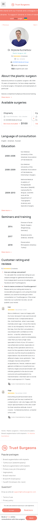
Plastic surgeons (13, 431)
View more (6, 97)
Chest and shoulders (27, 431)
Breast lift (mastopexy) (12, 479)
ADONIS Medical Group (19, 62)
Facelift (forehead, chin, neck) (14, 482)
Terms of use (8, 497)
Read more (28, 510)
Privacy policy (8, 500)
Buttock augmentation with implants (16, 466)
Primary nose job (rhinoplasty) (14, 469)
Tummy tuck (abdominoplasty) (14, 463)
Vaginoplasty (8, 472)
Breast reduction (9, 476)
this (15, 18)
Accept (11, 510)
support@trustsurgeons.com (25, 492)
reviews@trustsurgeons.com (14, 292)
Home (3, 431)
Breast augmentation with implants (14, 433)
